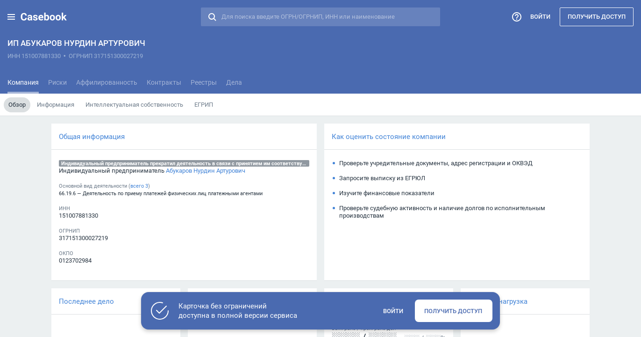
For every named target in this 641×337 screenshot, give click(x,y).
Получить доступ (597, 16)
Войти (540, 16)
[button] (11, 16)
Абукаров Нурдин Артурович (205, 170)
